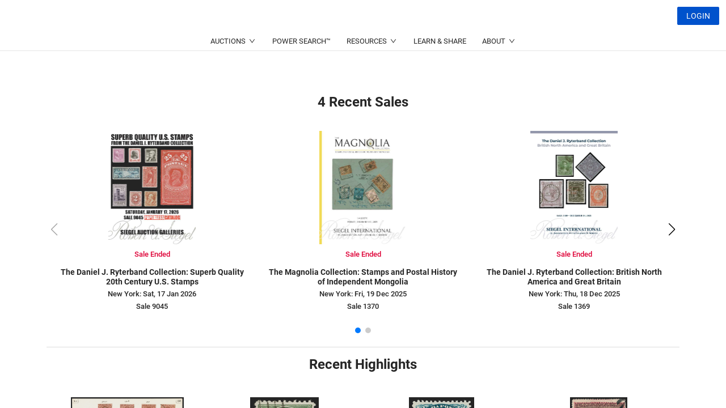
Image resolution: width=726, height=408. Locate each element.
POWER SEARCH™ (301, 68)
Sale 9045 (152, 306)
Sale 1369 (574, 306)
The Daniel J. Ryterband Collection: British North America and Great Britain (574, 276)
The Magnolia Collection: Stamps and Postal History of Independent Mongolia (363, 276)
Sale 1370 (363, 306)
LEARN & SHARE (439, 68)
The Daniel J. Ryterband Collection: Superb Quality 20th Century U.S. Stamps (152, 276)
